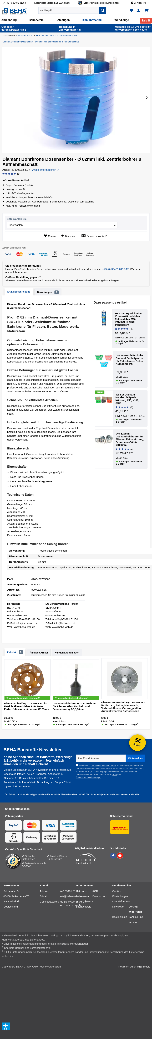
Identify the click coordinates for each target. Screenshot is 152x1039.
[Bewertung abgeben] (11, 174)
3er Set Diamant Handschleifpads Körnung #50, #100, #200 (127, 399)
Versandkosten (80, 935)
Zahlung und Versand (136, 919)
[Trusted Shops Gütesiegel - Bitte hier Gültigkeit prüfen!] (101, 3)
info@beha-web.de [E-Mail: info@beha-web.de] (70, 896)
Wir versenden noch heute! (132, 28)
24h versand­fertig (70, 28)
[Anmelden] (135, 758)
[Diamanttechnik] (92, 20)
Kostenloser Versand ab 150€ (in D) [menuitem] (52, 3)
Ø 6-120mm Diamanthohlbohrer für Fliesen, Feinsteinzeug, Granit (130, 439)
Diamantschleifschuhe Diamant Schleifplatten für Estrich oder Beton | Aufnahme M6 (130, 359)
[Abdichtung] (9, 20)
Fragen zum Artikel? (94, 235)
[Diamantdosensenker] (67, 35)
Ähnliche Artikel (39, 652)
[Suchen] (102, 10)
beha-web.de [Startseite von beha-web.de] (9, 35)
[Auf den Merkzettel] (50, 235)
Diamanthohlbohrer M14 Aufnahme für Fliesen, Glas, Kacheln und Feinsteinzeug (74, 706)
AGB (114, 774)
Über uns (81, 891)
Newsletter (118, 906)
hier (11, 956)
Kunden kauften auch (67, 652)
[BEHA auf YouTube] (120, 857)
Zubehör (15, 652)
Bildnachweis (83, 906)
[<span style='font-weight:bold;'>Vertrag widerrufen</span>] (137, 909)
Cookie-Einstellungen (120, 894)
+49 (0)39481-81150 (16, 3)
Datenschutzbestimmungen (103, 766)
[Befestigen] (62, 20)
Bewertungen (48, 292)
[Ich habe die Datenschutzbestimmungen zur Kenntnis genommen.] (77, 765)
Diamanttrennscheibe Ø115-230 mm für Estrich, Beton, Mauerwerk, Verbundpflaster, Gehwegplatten (123, 706)
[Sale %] (146, 21)
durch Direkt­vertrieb (13, 28)
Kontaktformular (121, 901)
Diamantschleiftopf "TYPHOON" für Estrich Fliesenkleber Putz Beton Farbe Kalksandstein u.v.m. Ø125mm (26, 706)
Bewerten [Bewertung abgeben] (68, 235)
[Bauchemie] (36, 20)
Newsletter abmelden (130, 794)
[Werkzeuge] (121, 20)
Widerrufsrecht (84, 901)
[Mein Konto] (138, 10)
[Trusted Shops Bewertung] (13, 861)
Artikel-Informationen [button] (45, 169)
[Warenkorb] (147, 10)
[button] (67, 143)
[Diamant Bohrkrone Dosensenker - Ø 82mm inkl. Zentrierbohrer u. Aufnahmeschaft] (41, 42)
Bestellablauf (119, 916)
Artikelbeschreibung (18, 291)
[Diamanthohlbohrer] (45, 35)
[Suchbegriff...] (72, 10)
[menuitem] (16, 3)
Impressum (82, 896)
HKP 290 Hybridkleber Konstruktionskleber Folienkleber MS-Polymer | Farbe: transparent (128, 319)
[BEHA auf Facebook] (113, 857)
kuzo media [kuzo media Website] (143, 966)
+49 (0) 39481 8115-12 (115, 269)
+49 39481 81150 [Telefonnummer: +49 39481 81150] (70, 891)
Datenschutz (99, 896)
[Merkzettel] (131, 10)
